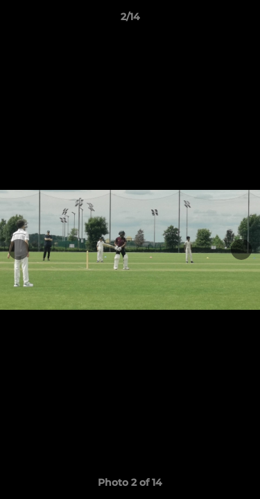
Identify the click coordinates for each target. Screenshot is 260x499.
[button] (243, 20)
